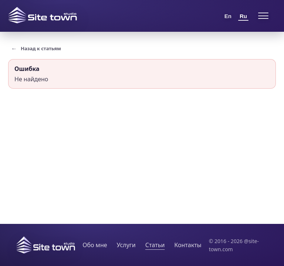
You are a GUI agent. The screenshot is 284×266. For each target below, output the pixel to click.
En (227, 16)
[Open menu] (263, 16)
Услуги (126, 245)
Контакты (187, 245)
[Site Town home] (42, 15)
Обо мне (94, 245)
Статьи (155, 245)
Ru (243, 16)
